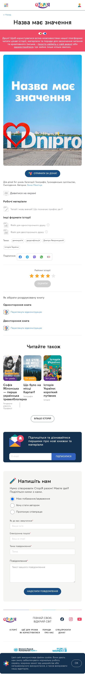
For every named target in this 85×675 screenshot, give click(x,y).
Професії (7, 408)
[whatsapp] (41, 256)
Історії (13, 630)
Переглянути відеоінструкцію (26, 312)
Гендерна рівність (7, 405)
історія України (11, 247)
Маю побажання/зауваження (30, 499)
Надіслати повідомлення (42, 591)
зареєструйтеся (23, 47)
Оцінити (43, 284)
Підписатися (63, 457)
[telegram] (27, 256)
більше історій (42, 419)
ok (76, 663)
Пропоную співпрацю (26, 512)
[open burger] (6, 5)
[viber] (34, 256)
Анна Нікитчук (34, 185)
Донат (61, 633)
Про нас (49, 633)
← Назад (7, 15)
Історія (47, 400)
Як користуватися (30, 633)
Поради (46, 630)
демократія (18, 240)
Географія (28, 396)
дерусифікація (33, 240)
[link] (48, 256)
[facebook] (20, 256)
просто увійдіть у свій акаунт (55, 44)
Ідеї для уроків (30, 630)
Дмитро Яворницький (53, 240)
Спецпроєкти (63, 630)
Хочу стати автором (25, 505)
